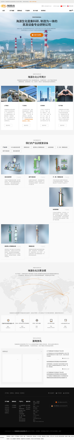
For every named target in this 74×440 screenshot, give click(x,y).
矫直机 (47, 436)
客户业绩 (35, 10)
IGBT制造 (39, 436)
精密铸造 (18, 438)
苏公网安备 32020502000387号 (60, 405)
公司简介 (7, 405)
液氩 (69, 436)
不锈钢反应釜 (29, 436)
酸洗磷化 (28, 438)
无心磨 (56, 436)
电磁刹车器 (23, 438)
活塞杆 (12, 436)
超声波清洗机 (61, 436)
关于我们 (7, 393)
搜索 (70, 10)
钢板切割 (44, 436)
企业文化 (7, 407)
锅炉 (24, 436)
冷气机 (51, 436)
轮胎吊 (66, 436)
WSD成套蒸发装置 (15, 147)
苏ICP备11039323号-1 (62, 402)
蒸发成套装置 (16, 151)
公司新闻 (14, 405)
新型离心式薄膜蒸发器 (38, 147)
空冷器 (32, 438)
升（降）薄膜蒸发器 (62, 147)
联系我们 (43, 10)
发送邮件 (52, 393)
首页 (3, 10)
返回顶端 (67, 393)
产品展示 (27, 10)
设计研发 (28, 405)
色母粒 (42, 438)
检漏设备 (8, 436)
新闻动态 (19, 10)
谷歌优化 (34, 436)
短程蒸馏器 (51, 147)
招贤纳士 (12, 393)
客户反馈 (28, 407)
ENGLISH (71, 6)
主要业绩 (7, 411)
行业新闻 (14, 407)
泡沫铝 (8, 438)
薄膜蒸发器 (26, 147)
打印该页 (60, 393)
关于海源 (12, 10)
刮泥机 (21, 436)
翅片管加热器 (37, 438)
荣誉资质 (7, 409)
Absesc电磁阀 (13, 438)
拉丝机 (72, 436)
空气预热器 (17, 436)
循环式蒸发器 (6, 151)
